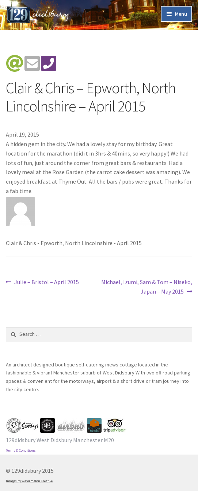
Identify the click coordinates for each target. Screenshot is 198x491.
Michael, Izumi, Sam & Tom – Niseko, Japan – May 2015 (146, 286)
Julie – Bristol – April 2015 (46, 282)
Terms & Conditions (21, 450)
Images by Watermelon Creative (29, 481)
